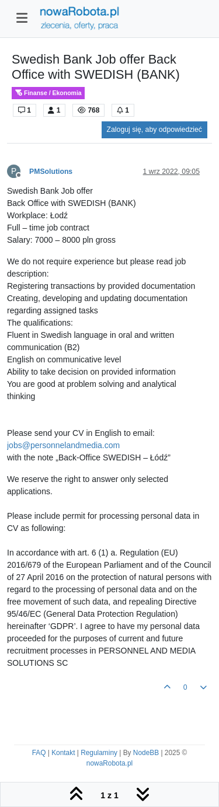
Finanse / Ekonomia (48, 93)
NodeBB (146, 753)
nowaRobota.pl (109, 763)
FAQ (39, 753)
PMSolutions (50, 171)
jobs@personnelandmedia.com (63, 445)
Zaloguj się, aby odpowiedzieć (154, 129)
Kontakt (63, 753)
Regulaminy (99, 753)
